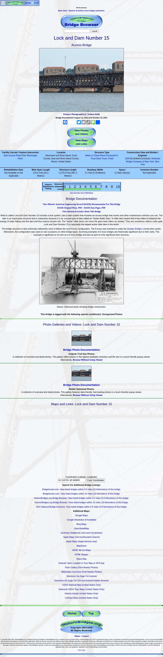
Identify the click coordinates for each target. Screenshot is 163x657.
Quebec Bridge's (135, 229)
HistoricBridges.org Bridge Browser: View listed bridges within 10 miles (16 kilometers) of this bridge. (81, 502)
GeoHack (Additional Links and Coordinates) (81, 533)
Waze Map (81, 559)
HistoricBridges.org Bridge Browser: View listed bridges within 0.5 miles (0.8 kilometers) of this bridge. (81, 498)
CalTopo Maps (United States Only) (81, 598)
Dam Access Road (12, 155)
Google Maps (81, 515)
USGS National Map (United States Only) (81, 585)
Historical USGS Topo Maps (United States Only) (81, 589)
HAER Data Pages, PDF (95, 208)
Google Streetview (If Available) (81, 520)
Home (72, 613)
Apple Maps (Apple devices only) (81, 541)
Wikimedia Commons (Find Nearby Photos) (81, 572)
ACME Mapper (81, 554)
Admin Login (81, 650)
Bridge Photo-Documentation (81, 349)
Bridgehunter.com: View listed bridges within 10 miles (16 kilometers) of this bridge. (81, 494)
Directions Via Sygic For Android (81, 576)
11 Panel (95, 155)
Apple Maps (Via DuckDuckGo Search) (81, 537)
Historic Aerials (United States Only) (81, 593)
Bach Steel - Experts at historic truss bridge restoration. (81, 11)
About (77, 636)
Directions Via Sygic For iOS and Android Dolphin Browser (81, 580)
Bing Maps (81, 524)
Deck (98, 158)
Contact (85, 636)
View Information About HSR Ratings (81, 193)
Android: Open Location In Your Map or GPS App (81, 563)
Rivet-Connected (108, 155)
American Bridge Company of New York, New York (143, 161)
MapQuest (81, 546)
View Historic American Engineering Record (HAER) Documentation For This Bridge (81, 204)
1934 (127, 158)
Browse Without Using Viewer (88, 360)
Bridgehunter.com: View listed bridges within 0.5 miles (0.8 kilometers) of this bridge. (81, 489)
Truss (104, 158)
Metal (87, 155)
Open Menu (3, 3)
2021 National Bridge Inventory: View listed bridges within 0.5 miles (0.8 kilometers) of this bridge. (81, 507)
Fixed (110, 158)
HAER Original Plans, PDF (69, 208)
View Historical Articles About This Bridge (81, 211)
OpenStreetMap (81, 528)
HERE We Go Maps (81, 550)
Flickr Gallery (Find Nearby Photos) (81, 567)
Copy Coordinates (95, 480)
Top (91, 613)
